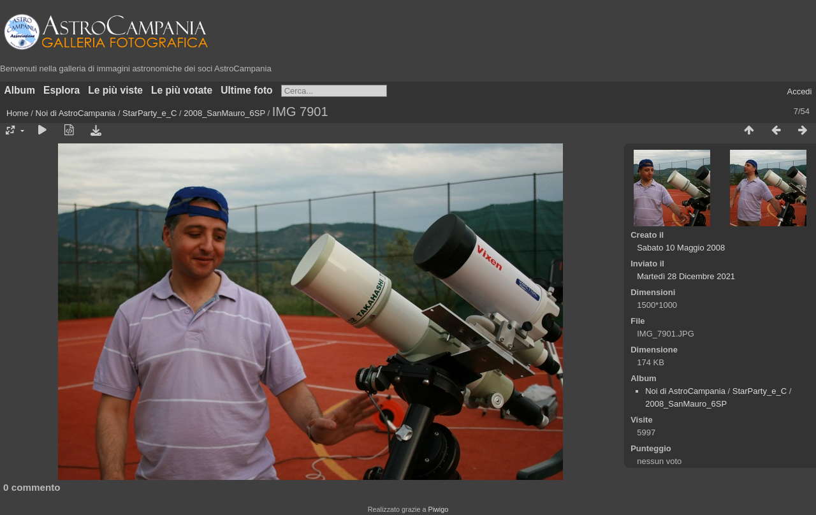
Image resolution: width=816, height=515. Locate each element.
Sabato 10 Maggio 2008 (681, 247)
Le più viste (115, 90)
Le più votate (181, 90)
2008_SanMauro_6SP (224, 113)
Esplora (61, 90)
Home (17, 113)
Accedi (799, 91)
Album (20, 90)
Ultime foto (246, 90)
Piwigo (438, 509)
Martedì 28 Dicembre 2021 (686, 276)
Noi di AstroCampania (76, 113)
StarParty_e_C (149, 113)
